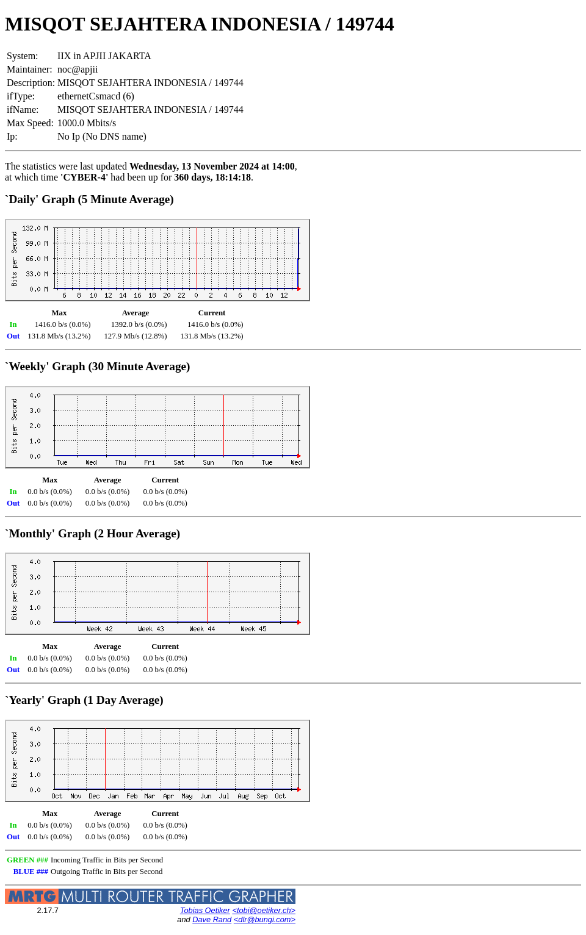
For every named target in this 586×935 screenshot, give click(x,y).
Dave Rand (211, 919)
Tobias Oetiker (205, 910)
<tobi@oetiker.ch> (263, 910)
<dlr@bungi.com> (264, 919)
